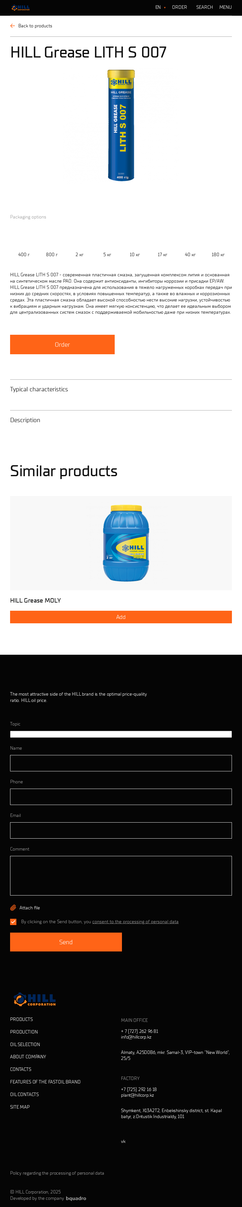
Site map (20, 1107)
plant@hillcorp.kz (137, 1095)
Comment (19, 849)
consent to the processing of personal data (135, 921)
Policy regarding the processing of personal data (57, 1173)
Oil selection (25, 1044)
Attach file (30, 908)
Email (15, 815)
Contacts (20, 1069)
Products (21, 1019)
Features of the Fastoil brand (45, 1082)
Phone (16, 782)
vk (123, 1141)
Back (31, 26)
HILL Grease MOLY (35, 600)
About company (28, 1057)
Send (66, 942)
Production (24, 1032)
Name (16, 748)
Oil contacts (24, 1094)
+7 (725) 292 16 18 (139, 1089)
